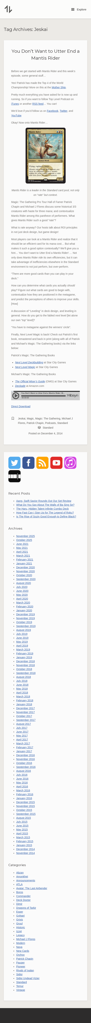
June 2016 (22, 778)
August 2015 (23, 817)
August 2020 (23, 583)
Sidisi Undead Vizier (28, 978)
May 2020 (22, 594)
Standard (62, 422)
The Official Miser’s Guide (30, 381)
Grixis (19, 919)
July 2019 (21, 633)
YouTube (16, 115)
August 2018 (23, 676)
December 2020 (25, 567)
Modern (20, 943)
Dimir (19, 903)
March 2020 (23, 602)
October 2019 (24, 622)
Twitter (63, 110)
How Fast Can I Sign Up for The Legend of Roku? (45, 512)
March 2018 (23, 696)
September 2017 (26, 720)
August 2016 (23, 770)
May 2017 (22, 735)
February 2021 (24, 559)
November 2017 (25, 712)
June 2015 (22, 825)
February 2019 (24, 653)
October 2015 (24, 810)
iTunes (15, 103)
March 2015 (23, 837)
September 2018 (26, 673)
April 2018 (22, 692)
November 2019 (25, 618)
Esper (19, 911)
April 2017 (22, 739)
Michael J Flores (25, 939)
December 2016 (25, 755)
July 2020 (21, 586)
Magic (30, 418)
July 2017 (21, 727)
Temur (19, 986)
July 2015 (21, 821)
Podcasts (50, 422)
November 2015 (25, 806)
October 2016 (24, 763)
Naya (19, 946)
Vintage (20, 990)
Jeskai (21, 418)
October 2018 (24, 669)
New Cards (22, 950)
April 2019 (22, 645)
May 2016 (22, 782)
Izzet (19, 931)
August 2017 (23, 723)
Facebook (52, 110)
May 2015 (22, 829)
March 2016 (23, 790)
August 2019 (23, 630)
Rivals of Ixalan (25, 970)
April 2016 (22, 786)
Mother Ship (59, 87)
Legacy (20, 935)
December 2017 (25, 708)
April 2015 (22, 833)
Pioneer (20, 966)
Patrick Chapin (35, 422)
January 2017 (24, 751)
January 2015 (24, 845)
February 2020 (24, 606)
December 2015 (25, 802)
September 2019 (26, 626)
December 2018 (25, 661)
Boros (19, 892)
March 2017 (23, 743)
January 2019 (24, 657)
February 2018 (24, 700)
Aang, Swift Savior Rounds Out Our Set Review (43, 500)
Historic (20, 927)
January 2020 (24, 610)
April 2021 (22, 551)
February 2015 (24, 841)
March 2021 (23, 555)
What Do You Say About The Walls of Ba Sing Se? (45, 504)
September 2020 (26, 579)
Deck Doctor (23, 900)
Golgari (20, 915)
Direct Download (20, 406)
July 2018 (21, 680)
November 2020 (25, 571)
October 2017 (24, 716)
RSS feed (37, 103)
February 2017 (24, 747)
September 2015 (26, 813)
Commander (23, 896)
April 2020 (22, 598)
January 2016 (24, 798)
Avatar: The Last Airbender (31, 888)
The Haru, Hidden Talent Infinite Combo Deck (42, 508)
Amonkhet (22, 876)
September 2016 (26, 766)
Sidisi (19, 974)
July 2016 (21, 774)
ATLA (19, 884)
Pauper (20, 962)
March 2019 (23, 649)
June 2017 (22, 731)
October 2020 (24, 575)
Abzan (20, 872)
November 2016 (25, 759)
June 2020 (22, 590)
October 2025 (24, 540)
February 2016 (24, 794)
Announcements (25, 880)
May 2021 (22, 547)
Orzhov (20, 954)
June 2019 (22, 637)
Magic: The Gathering (47, 418)
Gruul (19, 923)
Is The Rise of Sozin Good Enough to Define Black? (46, 516)
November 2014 (25, 853)
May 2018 (22, 688)
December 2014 (25, 849)
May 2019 (22, 641)
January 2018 (24, 704)
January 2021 (24, 563)
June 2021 (22, 543)
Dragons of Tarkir (26, 907)
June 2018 (22, 684)
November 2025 (25, 536)
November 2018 (25, 665)
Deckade (20, 385)
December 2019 (25, 614)
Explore (78, 9)
